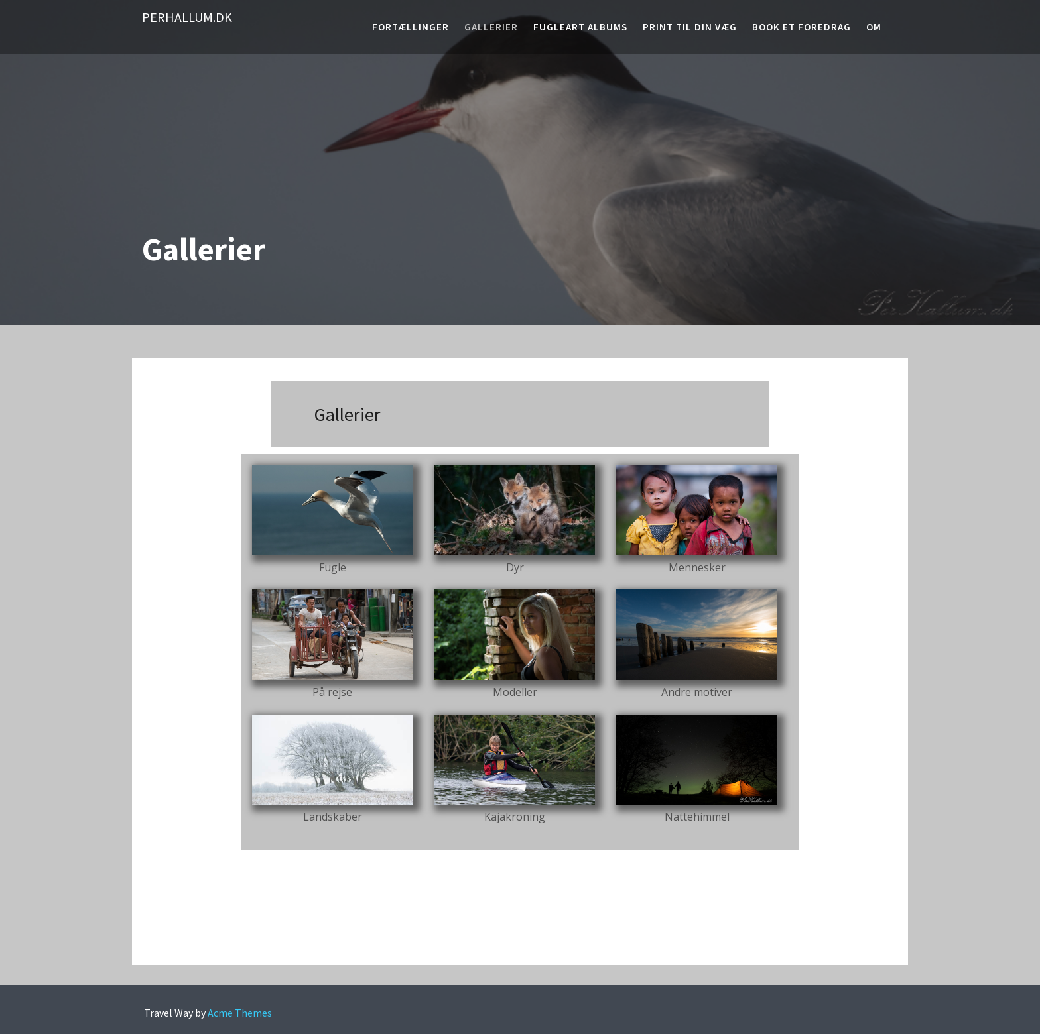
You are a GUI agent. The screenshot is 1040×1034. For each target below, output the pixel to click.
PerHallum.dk (187, 17)
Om (873, 27)
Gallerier (491, 27)
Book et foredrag (801, 27)
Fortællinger (410, 27)
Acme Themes (240, 1012)
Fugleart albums (580, 27)
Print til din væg (690, 27)
